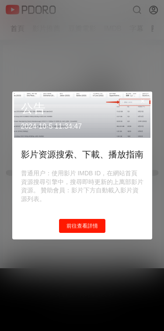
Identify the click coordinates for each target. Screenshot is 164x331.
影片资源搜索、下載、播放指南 (82, 154)
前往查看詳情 (82, 226)
